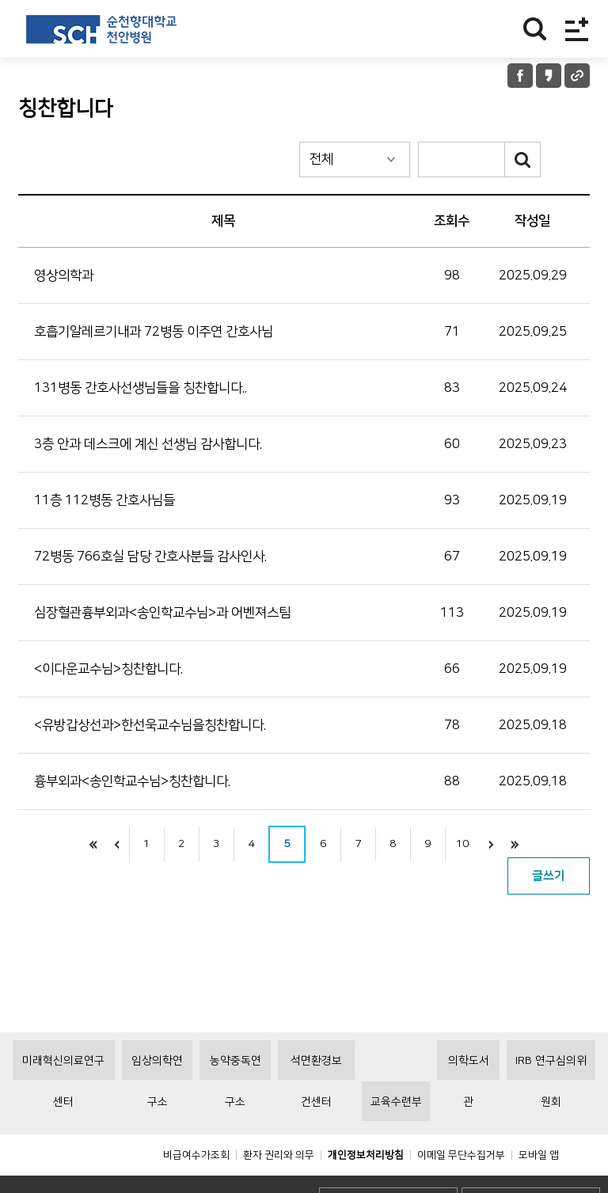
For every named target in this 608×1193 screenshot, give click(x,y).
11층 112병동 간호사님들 (104, 500)
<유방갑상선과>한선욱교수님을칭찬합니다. (150, 725)
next (492, 844)
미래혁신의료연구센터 (63, 1102)
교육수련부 (396, 1137)
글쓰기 (548, 876)
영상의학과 (63, 275)
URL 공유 (577, 75)
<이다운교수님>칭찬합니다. (108, 669)
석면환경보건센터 (316, 1102)
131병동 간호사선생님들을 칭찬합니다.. (140, 388)
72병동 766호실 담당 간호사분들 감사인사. (150, 556)
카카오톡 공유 (548, 75)
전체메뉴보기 (577, 29)
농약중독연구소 (235, 1102)
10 (462, 844)
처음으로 (93, 844)
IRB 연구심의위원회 (551, 1102)
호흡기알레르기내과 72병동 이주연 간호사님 (153, 332)
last (515, 844)
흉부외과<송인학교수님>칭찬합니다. (132, 781)
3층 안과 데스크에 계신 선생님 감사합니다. (148, 444)
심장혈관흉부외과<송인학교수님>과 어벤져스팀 (162, 613)
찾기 (535, 29)
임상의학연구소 (157, 1102)
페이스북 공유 (520, 75)
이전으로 (117, 844)
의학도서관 (468, 1102)
